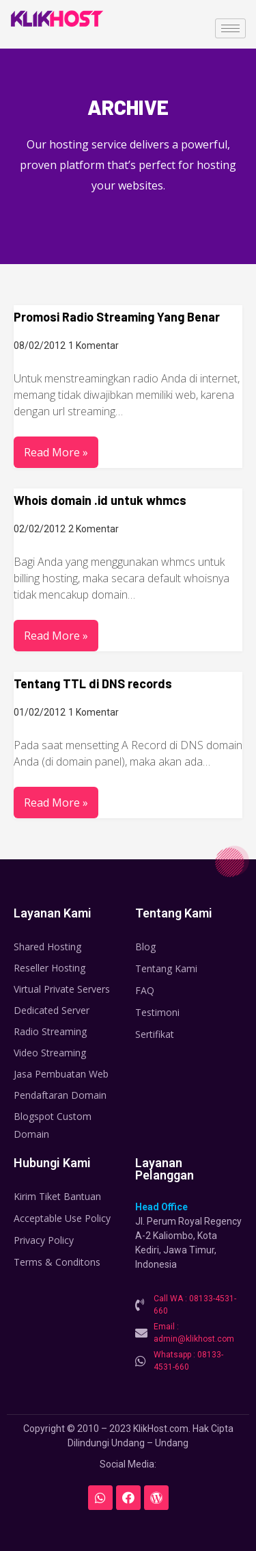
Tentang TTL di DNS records (93, 683)
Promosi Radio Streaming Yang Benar (117, 316)
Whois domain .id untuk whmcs (100, 500)
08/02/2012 (40, 345)
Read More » (56, 452)
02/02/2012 (40, 528)
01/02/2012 (40, 712)
